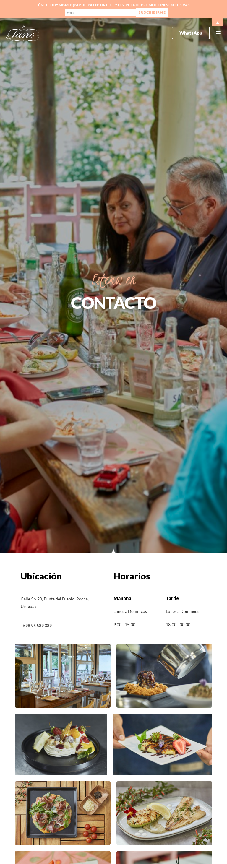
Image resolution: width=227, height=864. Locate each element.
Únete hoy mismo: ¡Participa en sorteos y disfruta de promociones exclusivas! (114, 5)
